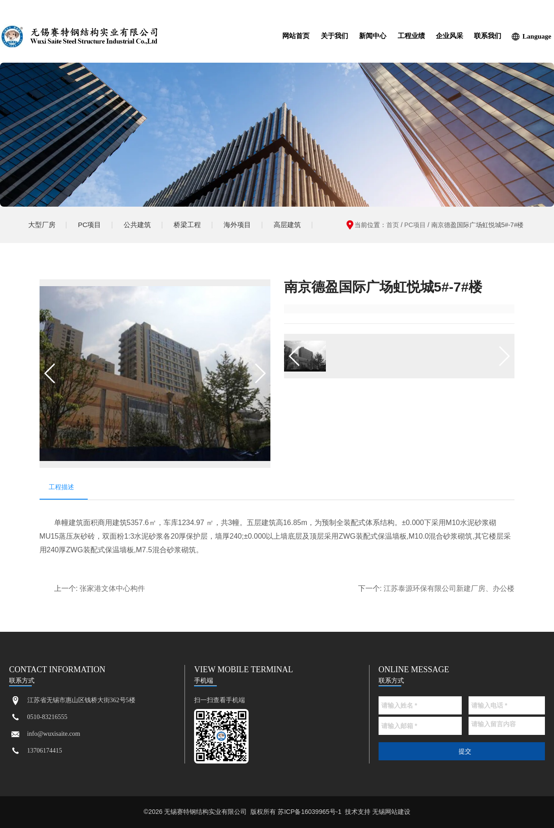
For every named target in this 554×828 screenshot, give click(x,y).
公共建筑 (137, 224)
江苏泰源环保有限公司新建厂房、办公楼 (449, 589)
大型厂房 (41, 224)
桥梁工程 (187, 224)
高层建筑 (287, 224)
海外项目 (237, 224)
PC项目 (89, 224)
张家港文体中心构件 (112, 589)
